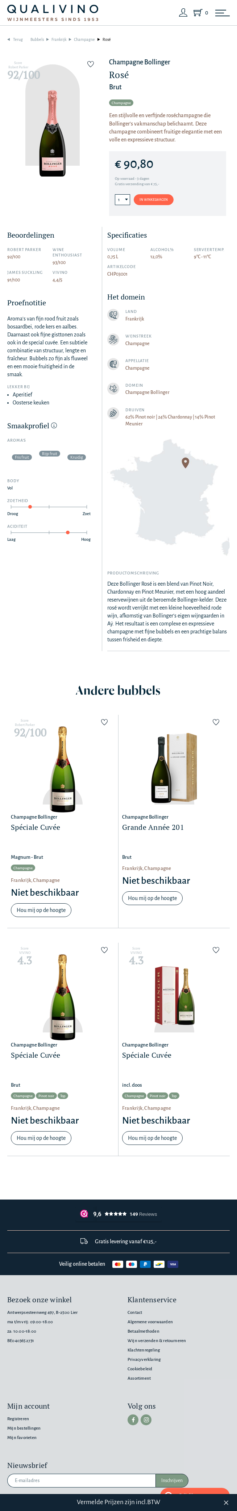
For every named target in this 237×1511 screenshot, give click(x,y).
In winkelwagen (154, 199)
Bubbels (37, 39)
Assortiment (139, 1378)
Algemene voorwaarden (150, 1322)
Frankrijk (58, 39)
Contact (135, 1312)
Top (63, 1096)
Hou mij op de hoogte (41, 910)
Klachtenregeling (144, 1350)
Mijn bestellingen (24, 1428)
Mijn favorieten (22, 1437)
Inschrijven (172, 1480)
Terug (18, 39)
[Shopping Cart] (199, 12)
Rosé (107, 39)
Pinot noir (46, 1096)
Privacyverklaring (144, 1359)
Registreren (18, 1419)
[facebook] (133, 1419)
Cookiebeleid (140, 1369)
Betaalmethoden (143, 1331)
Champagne (84, 39)
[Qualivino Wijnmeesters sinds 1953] (52, 13)
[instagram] (146, 1419)
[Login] (183, 12)
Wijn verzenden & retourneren (157, 1340)
